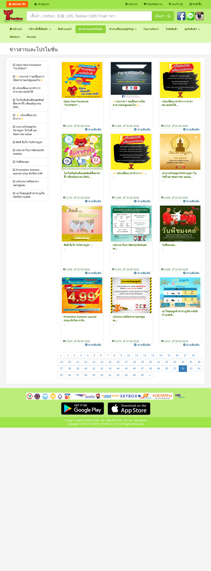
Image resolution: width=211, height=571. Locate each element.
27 (126, 362)
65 (142, 375)
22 (85, 362)
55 (61, 375)
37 (61, 368)
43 (110, 368)
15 (169, 355)
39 (77, 368)
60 (101, 375)
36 (199, 362)
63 (126, 375)
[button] (40, 29)
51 (174, 368)
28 (134, 362)
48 (150, 368)
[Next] (149, 375)
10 (128, 355)
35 (190, 362)
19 (61, 362)
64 (134, 375)
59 (93, 375)
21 (77, 362)
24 (101, 362)
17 (185, 355)
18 (193, 355)
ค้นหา (162, 16)
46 (134, 368)
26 (118, 362)
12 (144, 355)
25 (110, 362)
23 (93, 362)
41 (93, 368)
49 (158, 368)
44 (118, 368)
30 (150, 362)
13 (152, 355)
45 (126, 368)
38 (69, 368)
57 (77, 375)
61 (110, 375)
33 (174, 362)
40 (85, 368)
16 (177, 355)
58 (85, 375)
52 (182, 368)
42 (101, 368)
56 (69, 375)
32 (166, 362)
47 (142, 368)
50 (166, 368)
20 (69, 362)
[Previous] (61, 355)
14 (161, 355)
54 (199, 368)
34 (182, 362)
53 (190, 368)
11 (136, 355)
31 (158, 362)
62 (118, 375)
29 (142, 362)
